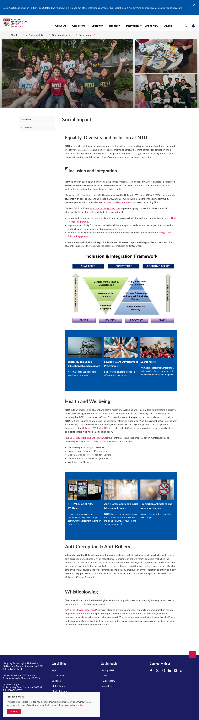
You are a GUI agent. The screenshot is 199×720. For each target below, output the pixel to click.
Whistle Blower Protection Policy (84, 609)
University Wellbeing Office (96, 428)
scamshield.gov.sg (160, 7)
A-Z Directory (108, 680)
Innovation (132, 25)
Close (14, 711)
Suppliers (56, 680)
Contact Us (106, 685)
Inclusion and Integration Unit (105, 208)
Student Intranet (60, 691)
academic (108, 202)
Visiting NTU (107, 670)
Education (97, 25)
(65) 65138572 (14, 690)
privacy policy (76, 705)
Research (114, 25)
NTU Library (58, 675)
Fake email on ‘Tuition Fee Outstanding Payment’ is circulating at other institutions (57, 7)
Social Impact (86, 35)
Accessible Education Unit (82, 195)
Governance (26, 119)
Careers (105, 675)
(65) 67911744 (14, 668)
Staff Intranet (59, 685)
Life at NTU (151, 25)
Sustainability (36, 35)
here (120, 228)
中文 (54, 670)
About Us (60, 25)
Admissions (78, 25)
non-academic (125, 202)
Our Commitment (61, 35)
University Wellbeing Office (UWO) (87, 437)
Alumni (168, 25)
